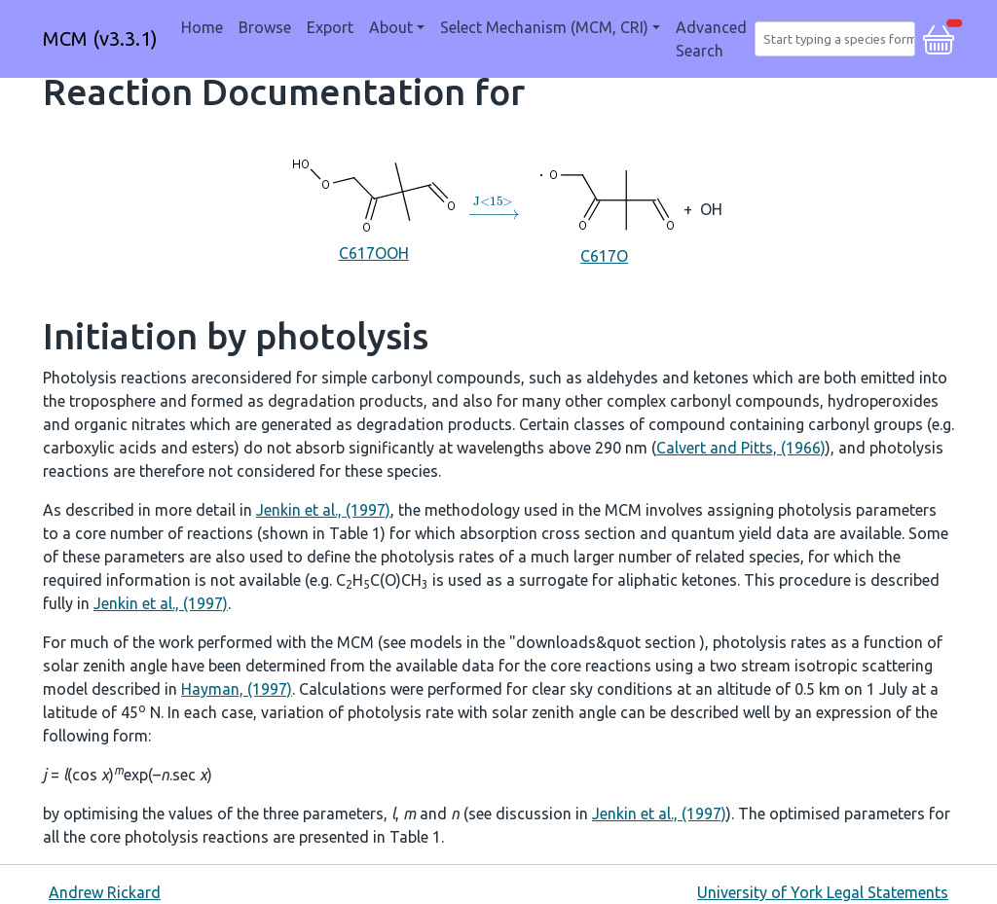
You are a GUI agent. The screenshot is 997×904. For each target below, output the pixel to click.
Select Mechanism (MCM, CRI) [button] (544, 27)
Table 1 (355, 533)
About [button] (391, 27)
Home (202, 27)
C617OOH (374, 208)
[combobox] (838, 39)
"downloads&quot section (604, 642)
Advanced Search (711, 38)
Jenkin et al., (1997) (323, 510)
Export (330, 27)
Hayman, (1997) (236, 689)
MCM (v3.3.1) (100, 38)
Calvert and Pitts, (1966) (741, 447)
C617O (604, 207)
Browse (265, 27)
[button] (938, 37)
